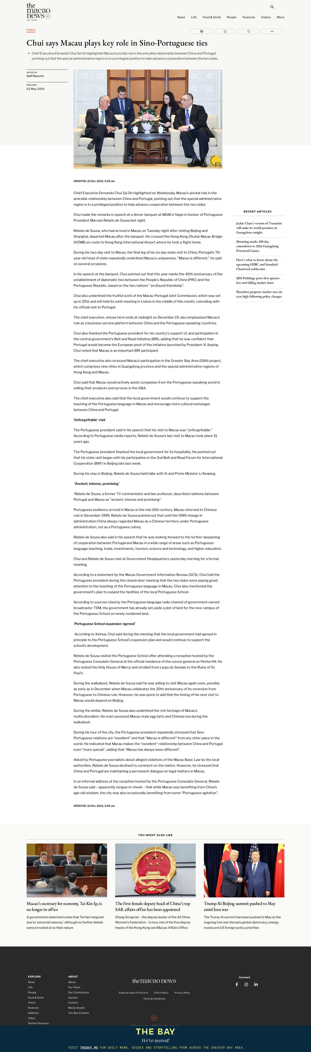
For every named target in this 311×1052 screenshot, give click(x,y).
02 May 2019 (35, 88)
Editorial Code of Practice (133, 987)
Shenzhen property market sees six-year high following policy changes (259, 292)
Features (249, 17)
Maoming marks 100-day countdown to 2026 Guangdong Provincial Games (257, 244)
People (231, 17)
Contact (73, 997)
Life (194, 17)
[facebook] (237, 978)
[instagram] (247, 978)
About (72, 977)
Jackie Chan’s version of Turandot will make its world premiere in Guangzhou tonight (259, 225)
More (280, 17)
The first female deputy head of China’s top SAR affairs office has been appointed (152, 901)
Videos (266, 17)
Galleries (33, 1008)
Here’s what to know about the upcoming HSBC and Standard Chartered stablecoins (257, 262)
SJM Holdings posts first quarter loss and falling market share (258, 278)
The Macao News (142, 1021)
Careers (73, 992)
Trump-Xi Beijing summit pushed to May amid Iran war (239, 901)
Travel (31, 997)
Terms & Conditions (154, 994)
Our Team (74, 982)
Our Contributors (78, 987)
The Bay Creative (78, 1008)
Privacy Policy (182, 987)
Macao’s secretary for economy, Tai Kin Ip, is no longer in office (64, 901)
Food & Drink (212, 17)
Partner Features (38, 1018)
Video (31, 1013)
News (181, 17)
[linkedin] (256, 978)
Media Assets (76, 1003)
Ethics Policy (161, 987)
